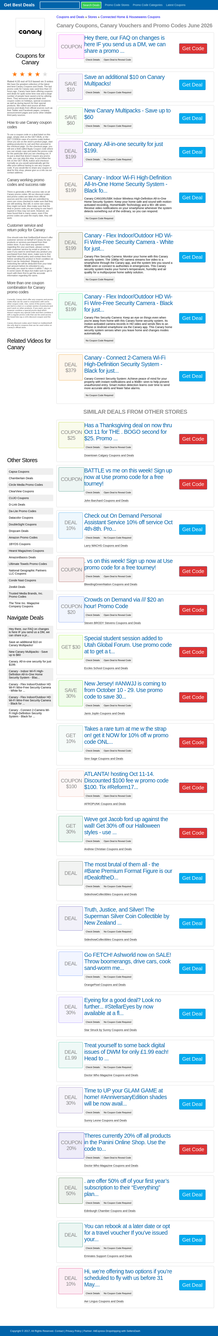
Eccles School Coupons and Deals (106, 668)
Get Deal (192, 84)
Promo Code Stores (117, 5)
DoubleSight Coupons (23, 524)
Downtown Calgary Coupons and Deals (109, 455)
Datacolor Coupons (21, 517)
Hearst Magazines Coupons (26, 550)
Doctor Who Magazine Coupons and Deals (111, 1075)
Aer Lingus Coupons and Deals (104, 1301)
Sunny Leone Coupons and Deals (105, 1120)
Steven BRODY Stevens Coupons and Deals (112, 623)
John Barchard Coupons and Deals (106, 500)
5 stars (45, 74)
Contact (59, 1330)
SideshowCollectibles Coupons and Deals (110, 894)
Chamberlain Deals (21, 478)
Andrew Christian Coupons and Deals (108, 849)
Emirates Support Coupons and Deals (108, 1256)
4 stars (38, 74)
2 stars (22, 74)
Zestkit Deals (17, 586)
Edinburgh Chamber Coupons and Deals (109, 1210)
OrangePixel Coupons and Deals (105, 984)
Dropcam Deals (19, 531)
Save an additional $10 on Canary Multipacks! (25, 643)
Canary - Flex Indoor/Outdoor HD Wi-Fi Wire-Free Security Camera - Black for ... (30, 700)
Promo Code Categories (148, 5)
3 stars (30, 74)
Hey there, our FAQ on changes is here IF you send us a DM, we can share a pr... (29, 632)
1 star (15, 74)
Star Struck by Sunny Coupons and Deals (110, 1030)
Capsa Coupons (19, 471)
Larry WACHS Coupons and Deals (106, 545)
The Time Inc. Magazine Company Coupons (24, 605)
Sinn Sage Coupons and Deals (103, 758)
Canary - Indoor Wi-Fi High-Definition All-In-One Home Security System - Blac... (26, 674)
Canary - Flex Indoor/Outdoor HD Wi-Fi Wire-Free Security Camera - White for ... (30, 687)
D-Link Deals (17, 504)
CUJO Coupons (19, 498)
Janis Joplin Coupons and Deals (104, 713)
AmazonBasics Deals (22, 557)
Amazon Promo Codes (23, 537)
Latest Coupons (176, 5)
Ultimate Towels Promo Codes (28, 563)
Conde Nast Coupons (22, 580)
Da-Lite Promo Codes (22, 511)
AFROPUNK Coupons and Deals (105, 803)
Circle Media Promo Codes (26, 484)
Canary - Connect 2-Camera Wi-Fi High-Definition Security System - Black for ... (29, 713)
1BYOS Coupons (20, 544)
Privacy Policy (73, 1330)
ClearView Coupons (21, 491)
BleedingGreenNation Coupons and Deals (110, 584)
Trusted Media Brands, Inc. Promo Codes (26, 595)
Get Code (193, 48)
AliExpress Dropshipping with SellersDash (116, 1330)
